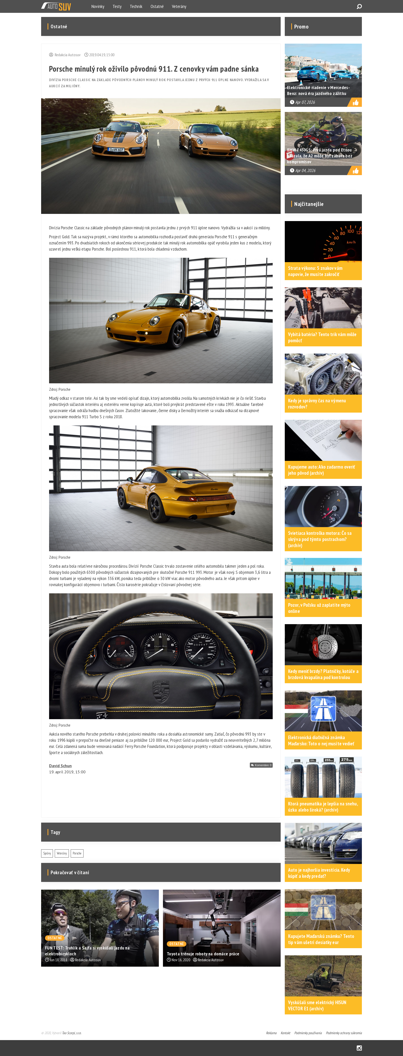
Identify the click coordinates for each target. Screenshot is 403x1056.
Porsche (77, 853)
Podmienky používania (308, 1033)
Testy (117, 6)
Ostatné (157, 6)
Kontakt (285, 1033)
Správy (47, 853)
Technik (136, 6)
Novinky (97, 6)
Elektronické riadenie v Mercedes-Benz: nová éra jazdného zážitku (318, 90)
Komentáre (263, 765)
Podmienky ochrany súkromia (344, 1033)
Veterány (179, 6)
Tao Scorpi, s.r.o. (71, 1033)
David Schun (60, 765)
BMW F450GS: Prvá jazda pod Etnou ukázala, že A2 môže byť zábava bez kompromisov (319, 156)
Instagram (359, 1048)
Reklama (271, 1033)
